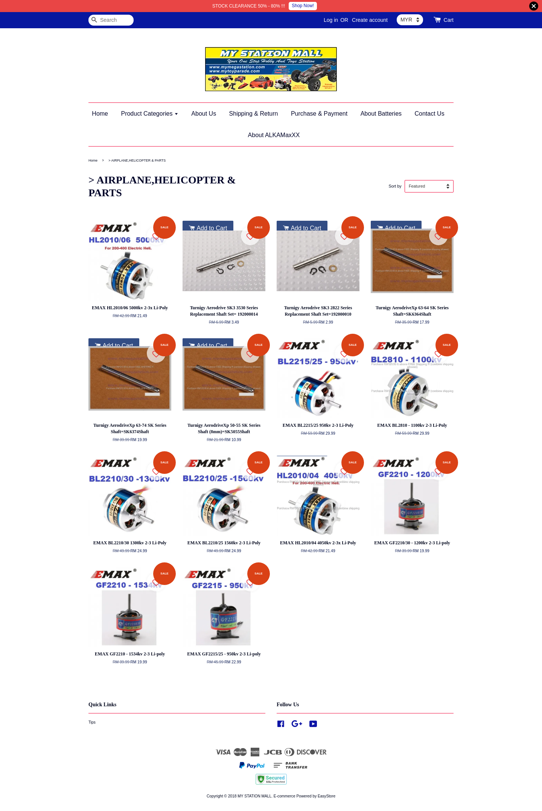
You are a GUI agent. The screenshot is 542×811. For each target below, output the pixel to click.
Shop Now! (303, 5)
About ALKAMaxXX (274, 135)
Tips (92, 722)
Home (100, 113)
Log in (331, 20)
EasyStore (326, 796)
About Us (203, 113)
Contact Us (430, 113)
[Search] (111, 20)
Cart (449, 20)
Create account (370, 20)
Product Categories (149, 113)
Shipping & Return (253, 113)
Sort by (394, 186)
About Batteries (381, 113)
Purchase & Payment (319, 113)
